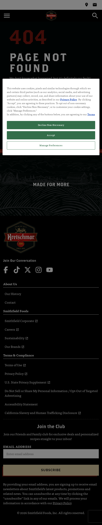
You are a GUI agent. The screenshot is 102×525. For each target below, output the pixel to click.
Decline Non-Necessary (51, 124)
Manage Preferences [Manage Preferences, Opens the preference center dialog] (50, 145)
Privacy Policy (68, 99)
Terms (91, 114)
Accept (51, 135)
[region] (51, 117)
